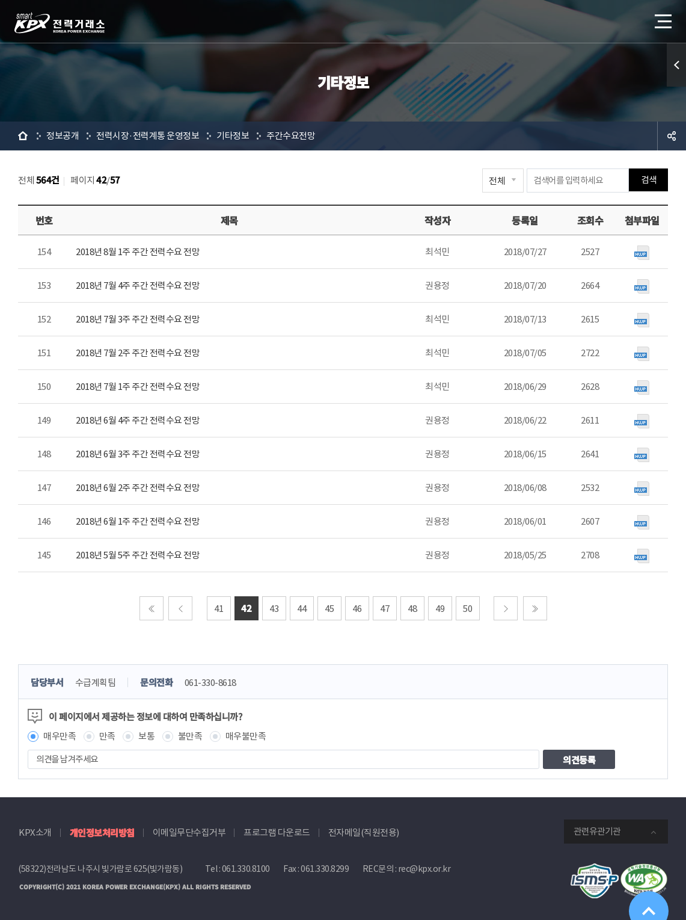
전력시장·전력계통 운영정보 (147, 135)
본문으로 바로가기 (0, 0)
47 (384, 608)
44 (301, 608)
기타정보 (232, 135)
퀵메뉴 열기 (676, 65)
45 (329, 608)
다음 (506, 608)
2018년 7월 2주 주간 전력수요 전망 (138, 353)
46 (356, 608)
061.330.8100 (246, 868)
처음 (151, 608)
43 (273, 608)
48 (412, 608)
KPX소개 (35, 832)
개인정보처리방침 (102, 832)
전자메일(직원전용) (363, 832)
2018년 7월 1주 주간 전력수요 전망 (138, 386)
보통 (146, 736)
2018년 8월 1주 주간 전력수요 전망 (138, 252)
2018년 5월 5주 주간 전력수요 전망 (138, 555)
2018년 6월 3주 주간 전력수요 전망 (138, 454)
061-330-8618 (210, 682)
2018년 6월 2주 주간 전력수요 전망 (138, 487)
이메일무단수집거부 (189, 832)
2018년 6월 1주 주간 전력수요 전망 (138, 521)
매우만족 (59, 736)
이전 (180, 608)
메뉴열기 (662, 17)
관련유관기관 (597, 831)
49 (439, 608)
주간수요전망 (290, 135)
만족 (107, 736)
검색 (648, 180)
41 (218, 608)
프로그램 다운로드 (276, 832)
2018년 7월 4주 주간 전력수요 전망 (138, 285)
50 (467, 608)
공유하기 (671, 136)
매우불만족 (245, 736)
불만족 (190, 736)
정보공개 (62, 135)
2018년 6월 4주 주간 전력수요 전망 (138, 420)
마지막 (535, 608)
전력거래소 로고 (59, 23)
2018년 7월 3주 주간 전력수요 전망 (138, 319)
